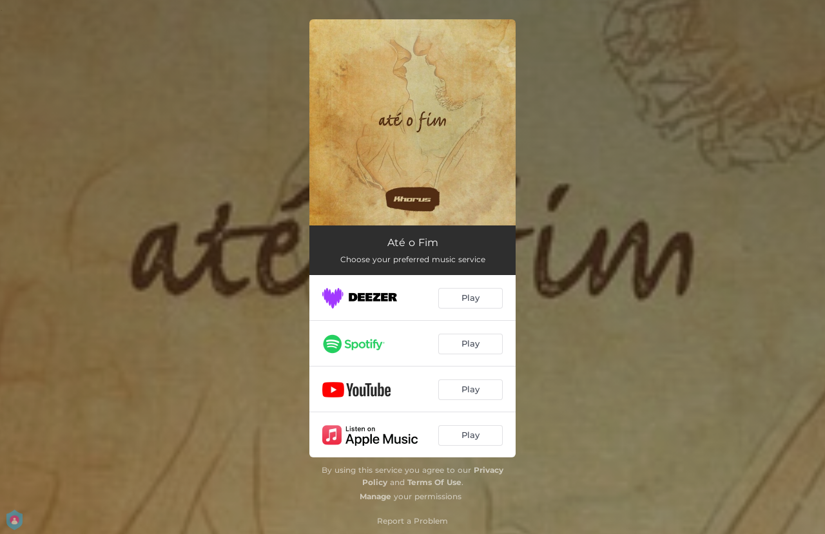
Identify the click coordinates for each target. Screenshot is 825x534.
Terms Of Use (434, 482)
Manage (375, 496)
